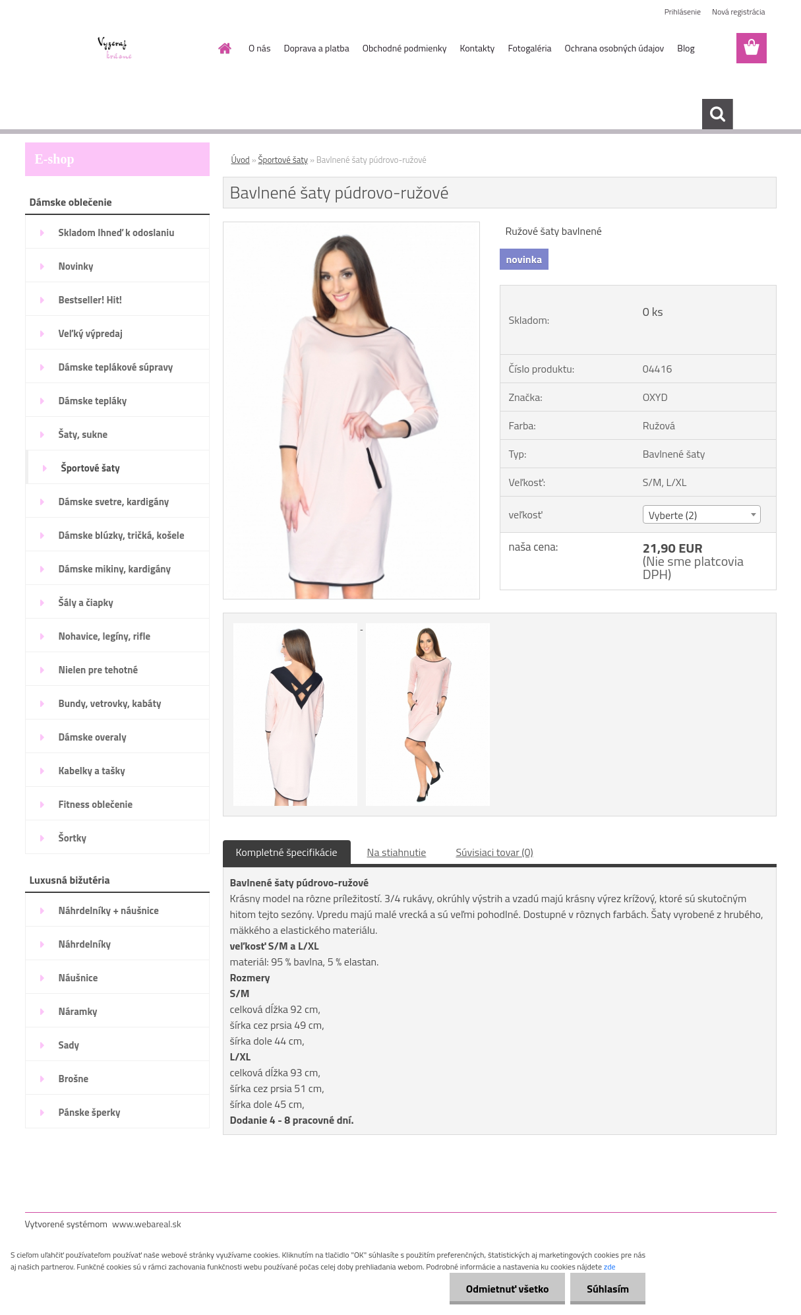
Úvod (240, 159)
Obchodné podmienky (405, 48)
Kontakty (477, 48)
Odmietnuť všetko (507, 1289)
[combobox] (702, 514)
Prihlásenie (683, 11)
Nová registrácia (738, 11)
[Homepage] (223, 48)
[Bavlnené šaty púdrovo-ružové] (351, 227)
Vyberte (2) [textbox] (673, 515)
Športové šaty (283, 159)
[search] (717, 114)
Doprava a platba (316, 48)
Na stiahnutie (397, 852)
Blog (685, 48)
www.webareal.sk (146, 1224)
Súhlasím (608, 1289)
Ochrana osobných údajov (615, 48)
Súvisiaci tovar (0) (494, 852)
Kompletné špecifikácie (287, 852)
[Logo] (115, 49)
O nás (259, 48)
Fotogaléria (529, 48)
